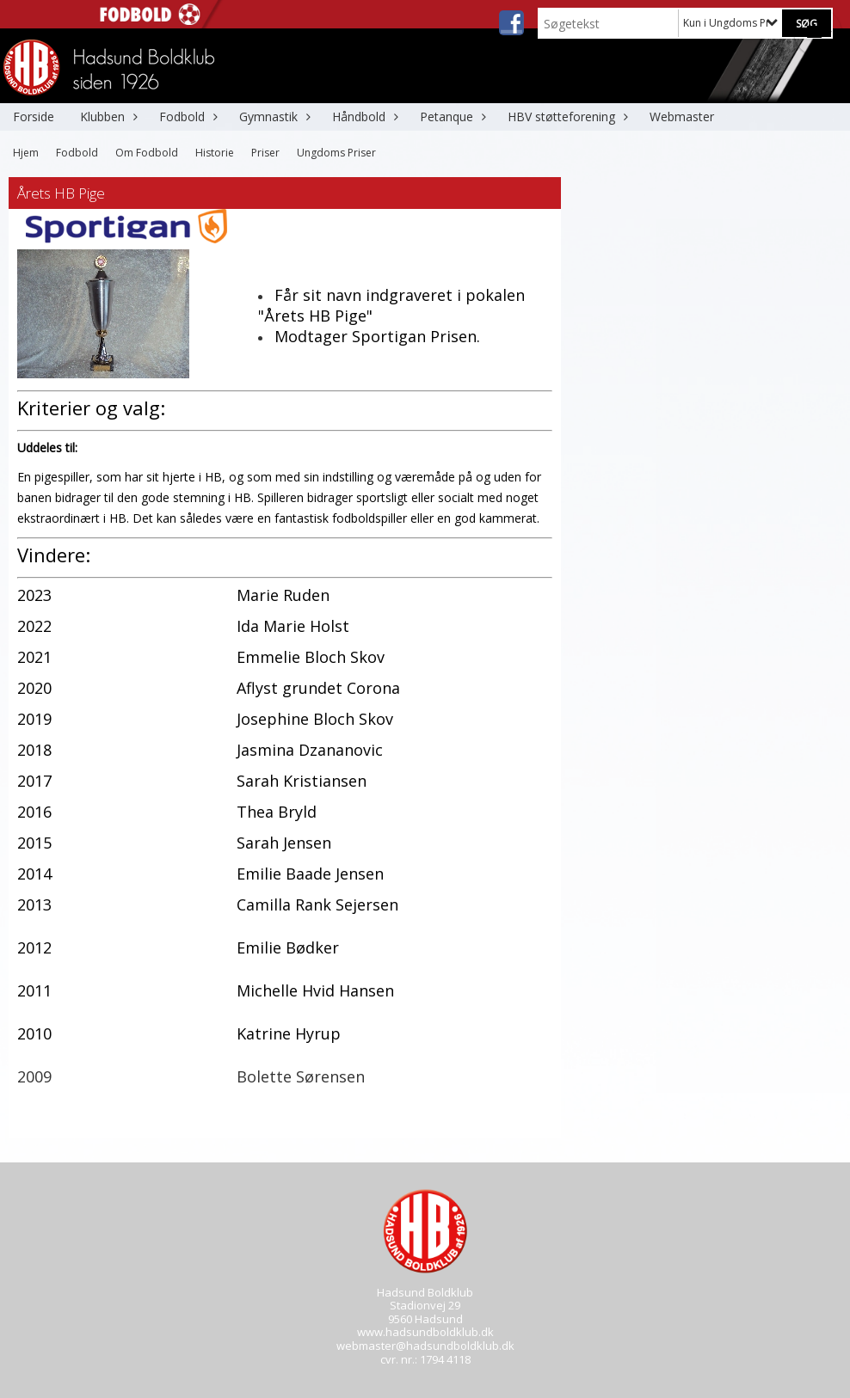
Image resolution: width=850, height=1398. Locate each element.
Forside (33, 116)
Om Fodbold (146, 152)
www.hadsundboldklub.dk (425, 1332)
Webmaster (682, 116)
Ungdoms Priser (336, 152)
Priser (265, 152)
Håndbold (363, 116)
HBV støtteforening (566, 116)
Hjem (26, 152)
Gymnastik (272, 116)
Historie (214, 152)
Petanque (451, 116)
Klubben (106, 116)
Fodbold (186, 116)
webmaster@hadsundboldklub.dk (425, 1345)
